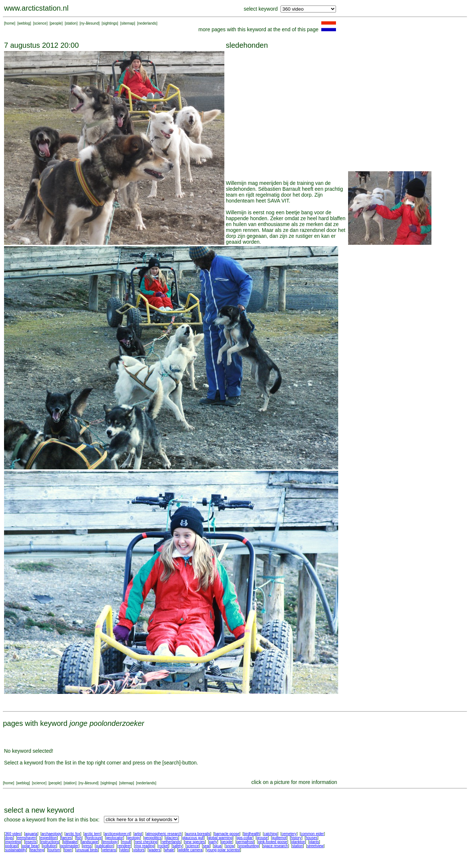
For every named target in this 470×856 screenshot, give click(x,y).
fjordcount (94, 838)
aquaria (31, 834)
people (56, 23)
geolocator (114, 838)
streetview (315, 846)
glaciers (172, 838)
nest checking (146, 842)
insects (30, 842)
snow (229, 846)
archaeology (51, 834)
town (68, 850)
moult (126, 842)
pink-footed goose (273, 842)
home (9, 23)
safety (177, 846)
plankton (298, 842)
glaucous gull (192, 838)
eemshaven (26, 838)
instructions (50, 842)
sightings (110, 23)
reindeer (124, 846)
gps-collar (244, 838)
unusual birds (87, 850)
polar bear (30, 846)
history (296, 838)
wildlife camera (190, 850)
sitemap (127, 23)
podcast (11, 846)
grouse (262, 838)
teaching (37, 850)
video (124, 850)
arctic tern (92, 834)
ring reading (144, 846)
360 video (13, 834)
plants (314, 842)
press (87, 846)
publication (104, 846)
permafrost (245, 842)
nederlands (147, 23)
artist (138, 834)
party (213, 842)
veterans (109, 850)
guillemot (279, 838)
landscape (90, 842)
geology (133, 838)
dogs (9, 838)
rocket (163, 846)
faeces (66, 838)
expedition (48, 838)
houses (311, 838)
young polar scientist (223, 850)
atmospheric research (164, 834)
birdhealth (251, 834)
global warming (220, 838)
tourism (54, 850)
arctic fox (72, 834)
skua (217, 846)
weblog (24, 23)
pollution (49, 846)
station (71, 23)
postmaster (69, 846)
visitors (138, 850)
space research (275, 846)
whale (169, 850)
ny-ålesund (90, 23)
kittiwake (70, 842)
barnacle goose (226, 834)
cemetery (289, 834)
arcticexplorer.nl (117, 834)
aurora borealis (198, 834)
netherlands (171, 842)
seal (206, 846)
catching (270, 834)
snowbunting (248, 846)
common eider (312, 834)
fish (79, 838)
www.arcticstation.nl (36, 8)
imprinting (13, 842)
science (40, 23)
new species (195, 842)
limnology (110, 842)
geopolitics (152, 838)
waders (154, 850)
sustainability (15, 850)
